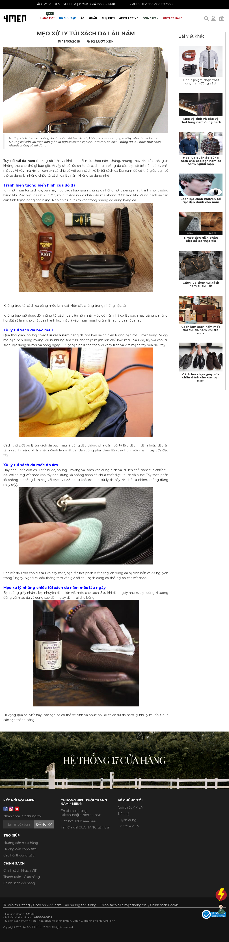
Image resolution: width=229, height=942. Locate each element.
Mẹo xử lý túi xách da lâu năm (86, 33)
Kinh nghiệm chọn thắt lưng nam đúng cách (200, 81)
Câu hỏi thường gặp (19, 855)
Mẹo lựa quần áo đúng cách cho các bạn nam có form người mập (200, 161)
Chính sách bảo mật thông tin (123, 905)
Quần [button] (93, 18)
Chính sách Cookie (164, 905)
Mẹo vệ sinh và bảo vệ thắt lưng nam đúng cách (200, 120)
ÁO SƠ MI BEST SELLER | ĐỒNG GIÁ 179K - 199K (73, 4)
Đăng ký (44, 824)
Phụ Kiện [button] (108, 18)
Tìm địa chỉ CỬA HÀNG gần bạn (85, 827)
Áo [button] (82, 18)
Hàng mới (47, 16)
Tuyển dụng (127, 820)
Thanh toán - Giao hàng (21, 877)
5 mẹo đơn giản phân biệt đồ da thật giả (201, 239)
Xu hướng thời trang (80, 905)
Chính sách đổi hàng (19, 883)
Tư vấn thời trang (16, 905)
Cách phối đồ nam (47, 905)
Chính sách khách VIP (20, 871)
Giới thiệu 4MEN (130, 807)
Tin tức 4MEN (128, 826)
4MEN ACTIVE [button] (128, 18)
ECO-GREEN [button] (150, 18)
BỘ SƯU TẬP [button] (67, 18)
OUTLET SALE (172, 18)
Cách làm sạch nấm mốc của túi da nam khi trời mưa (200, 330)
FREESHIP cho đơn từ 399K (148, 4)
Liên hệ (123, 814)
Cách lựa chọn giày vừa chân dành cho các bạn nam (201, 377)
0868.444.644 (84, 821)
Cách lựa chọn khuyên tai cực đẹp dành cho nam (200, 200)
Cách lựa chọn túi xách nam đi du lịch (201, 284)
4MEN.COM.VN (39, 927)
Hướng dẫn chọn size (20, 849)
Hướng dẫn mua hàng (20, 843)
